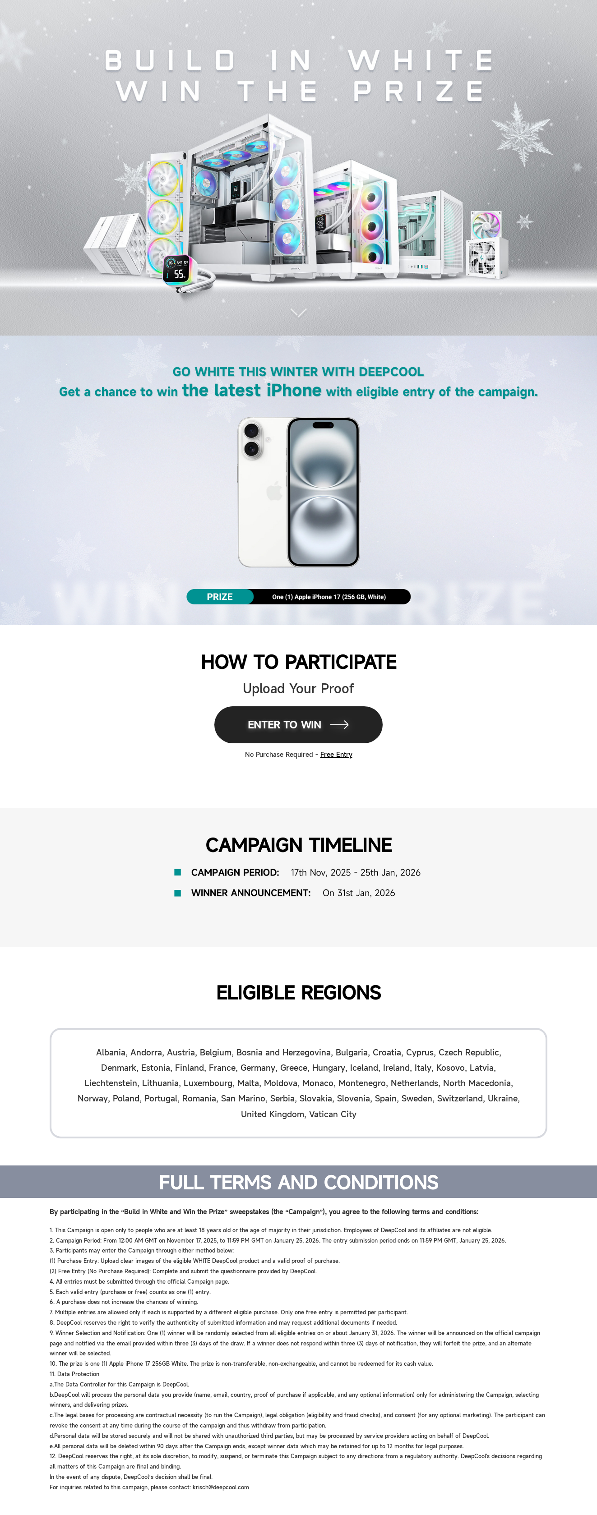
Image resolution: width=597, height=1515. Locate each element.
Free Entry (336, 754)
